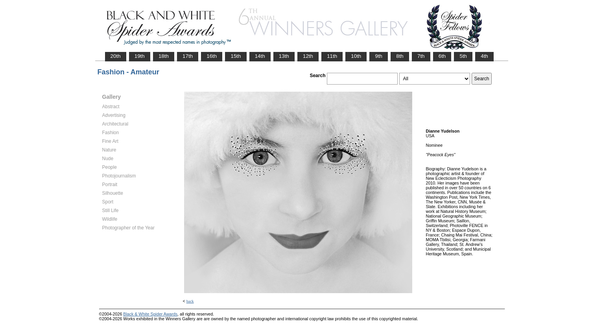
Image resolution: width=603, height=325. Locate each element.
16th (211, 56)
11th (332, 56)
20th (115, 56)
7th (421, 56)
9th (379, 56)
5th (463, 56)
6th (442, 56)
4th (484, 56)
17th (187, 56)
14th (260, 56)
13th (284, 56)
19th (139, 56)
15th (235, 56)
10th (356, 56)
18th (163, 56)
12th (308, 56)
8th (400, 56)
